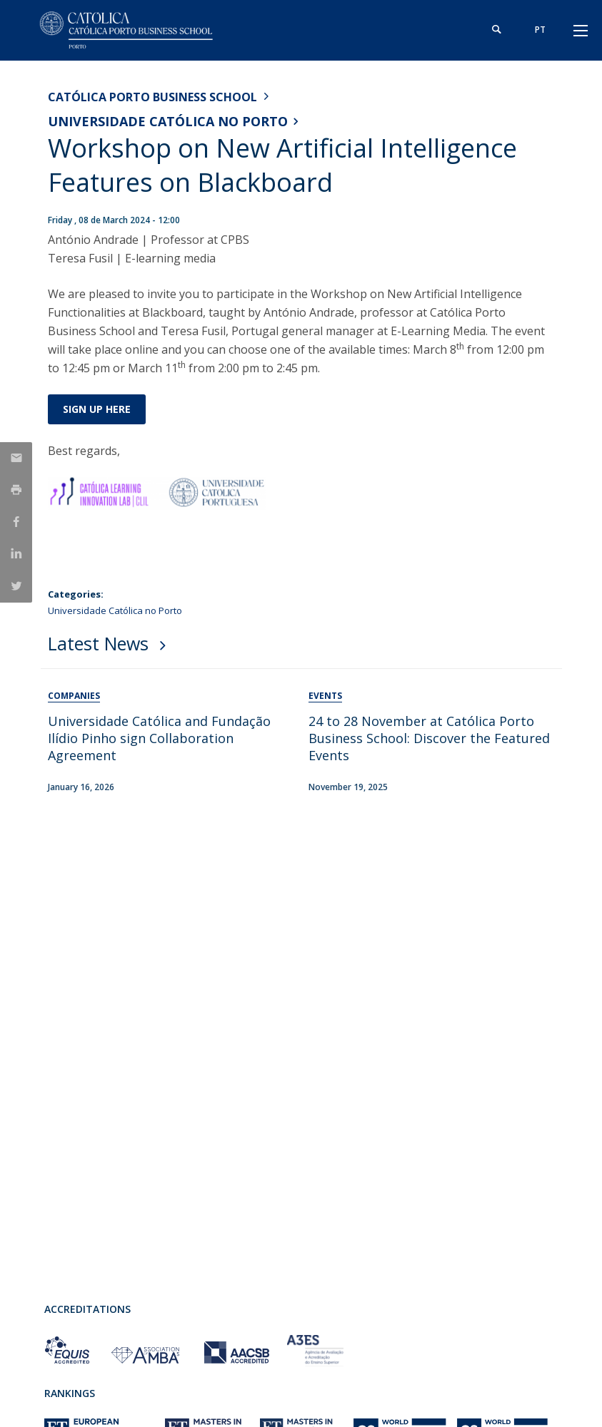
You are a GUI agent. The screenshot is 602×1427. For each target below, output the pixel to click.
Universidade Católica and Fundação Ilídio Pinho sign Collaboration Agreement (159, 738)
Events (325, 696)
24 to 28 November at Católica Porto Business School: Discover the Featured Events (429, 738)
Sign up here (97, 409)
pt (540, 30)
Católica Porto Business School (152, 97)
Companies (74, 696)
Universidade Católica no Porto (168, 121)
